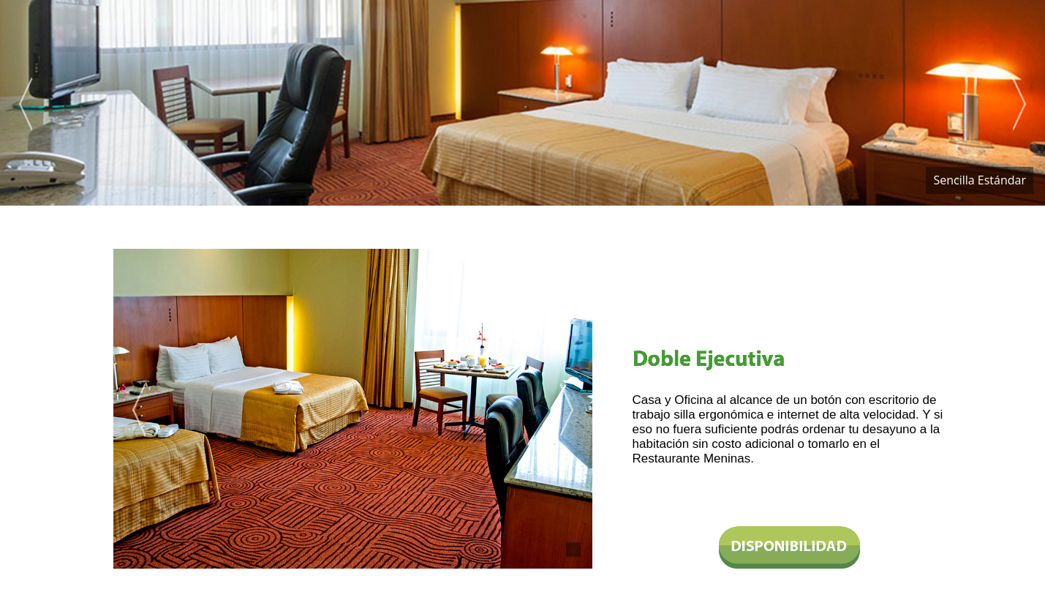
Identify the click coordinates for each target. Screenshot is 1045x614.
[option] (522, 103)
